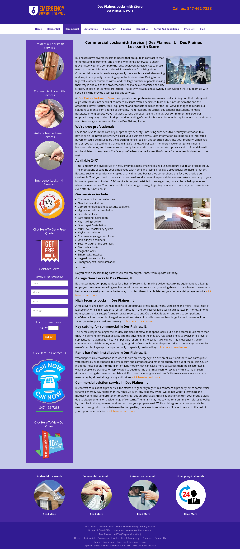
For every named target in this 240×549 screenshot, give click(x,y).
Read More (49, 513)
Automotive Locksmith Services (49, 135)
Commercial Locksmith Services (49, 93)
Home (38, 28)
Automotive (91, 28)
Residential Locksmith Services (49, 46)
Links (143, 542)
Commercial (72, 28)
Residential (53, 28)
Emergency (109, 28)
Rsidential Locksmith (49, 476)
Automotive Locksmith (143, 476)
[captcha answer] (53, 328)
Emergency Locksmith (190, 476)
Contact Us (142, 28)
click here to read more (139, 321)
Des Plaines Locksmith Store (97, 98)
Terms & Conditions (104, 542)
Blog (202, 28)
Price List (189, 28)
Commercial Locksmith (96, 476)
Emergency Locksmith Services (49, 182)
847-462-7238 (199, 8)
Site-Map (133, 542)
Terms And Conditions (166, 28)
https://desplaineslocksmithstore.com (132, 530)
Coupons (126, 28)
